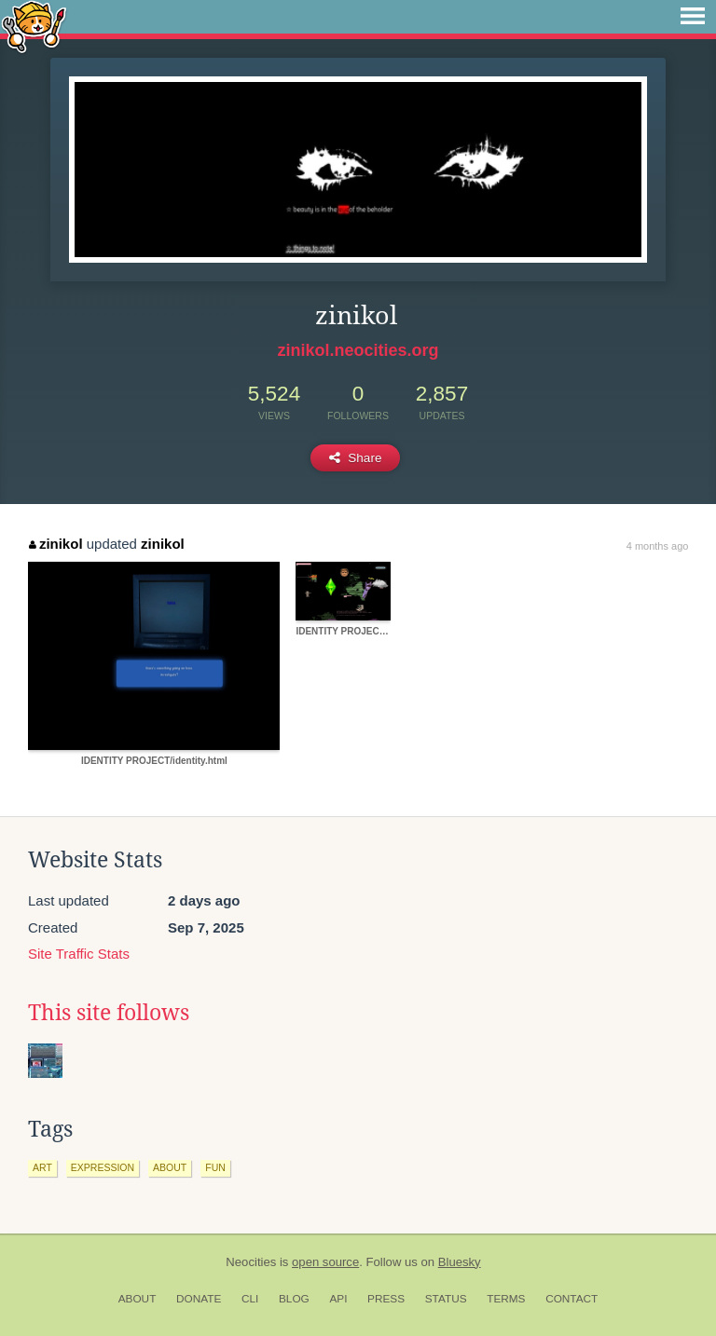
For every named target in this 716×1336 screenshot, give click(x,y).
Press (386, 1298)
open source (325, 1262)
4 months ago (657, 546)
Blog (294, 1298)
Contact (571, 1298)
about (169, 1167)
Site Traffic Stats (79, 953)
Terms (506, 1298)
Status (446, 1298)
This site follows (108, 1013)
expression (102, 1167)
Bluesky (459, 1262)
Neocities (251, 1262)
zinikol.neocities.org (357, 350)
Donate (198, 1298)
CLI (249, 1298)
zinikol (55, 544)
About (137, 1298)
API (338, 1298)
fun (215, 1167)
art (42, 1167)
